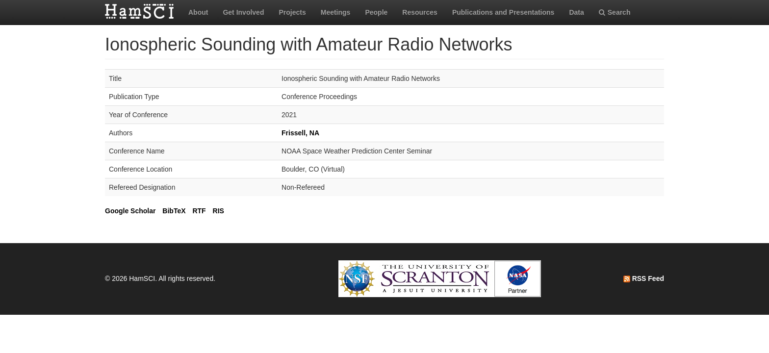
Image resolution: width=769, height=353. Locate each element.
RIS (218, 211)
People (376, 12)
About (198, 12)
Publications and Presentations (503, 12)
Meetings (336, 12)
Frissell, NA (300, 133)
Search (615, 12)
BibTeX (173, 211)
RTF (198, 211)
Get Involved (243, 12)
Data (576, 12)
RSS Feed (643, 278)
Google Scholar (130, 211)
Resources (419, 12)
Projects (292, 12)
